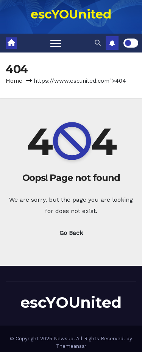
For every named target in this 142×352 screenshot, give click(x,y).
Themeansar (71, 346)
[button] (98, 42)
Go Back (71, 232)
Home (14, 80)
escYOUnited (71, 14)
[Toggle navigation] (55, 43)
